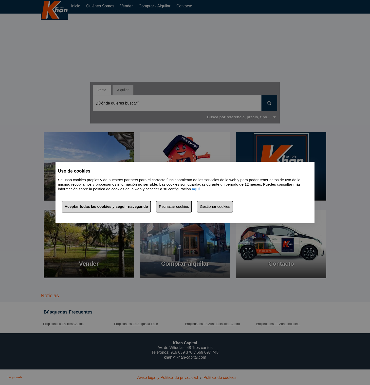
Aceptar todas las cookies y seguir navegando (106, 207)
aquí (196, 189)
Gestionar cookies (215, 207)
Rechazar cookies (174, 207)
